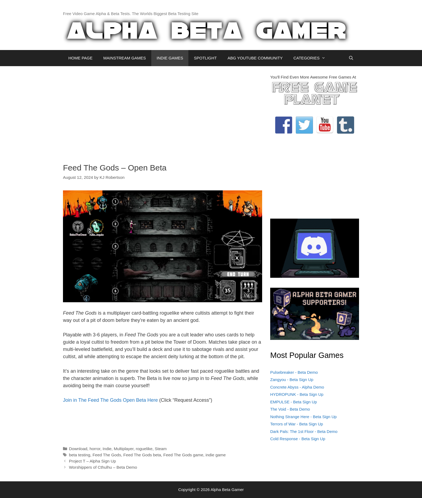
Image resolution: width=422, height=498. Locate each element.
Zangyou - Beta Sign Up (291, 379)
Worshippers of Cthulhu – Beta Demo (103, 467)
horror (95, 448)
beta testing (79, 455)
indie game (216, 455)
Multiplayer (123, 448)
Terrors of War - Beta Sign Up (296, 424)
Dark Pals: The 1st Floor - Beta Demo (303, 431)
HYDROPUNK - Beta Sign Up (296, 394)
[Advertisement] (162, 112)
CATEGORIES (312, 58)
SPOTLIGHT (205, 58)
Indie (107, 448)
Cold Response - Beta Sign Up (297, 438)
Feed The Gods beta (142, 455)
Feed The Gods (107, 455)
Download (78, 448)
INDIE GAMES (170, 58)
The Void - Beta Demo (290, 409)
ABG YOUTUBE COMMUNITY (255, 58)
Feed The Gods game (183, 455)
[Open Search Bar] (351, 58)
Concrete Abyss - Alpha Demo (297, 387)
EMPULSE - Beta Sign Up (293, 402)
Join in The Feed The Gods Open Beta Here (110, 400)
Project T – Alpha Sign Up (92, 461)
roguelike (144, 448)
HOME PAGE (80, 58)
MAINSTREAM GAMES (124, 58)
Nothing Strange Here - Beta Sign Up (303, 416)
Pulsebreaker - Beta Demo (294, 372)
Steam (161, 448)
